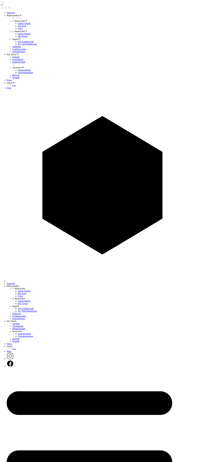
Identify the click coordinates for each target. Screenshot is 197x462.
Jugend (16, 39)
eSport (10, 83)
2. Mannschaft (19, 31)
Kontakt (16, 77)
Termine (16, 57)
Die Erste (22, 26)
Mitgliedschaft (18, 62)
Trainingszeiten (19, 49)
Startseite (11, 12)
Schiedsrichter (18, 51)
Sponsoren (18, 67)
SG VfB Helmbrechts (27, 44)
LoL (14, 85)
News (9, 80)
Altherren (16, 46)
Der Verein (12, 54)
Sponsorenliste (24, 70)
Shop (9, 88)
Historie (16, 75)
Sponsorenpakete (25, 72)
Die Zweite (23, 36)
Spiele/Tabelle (24, 23)
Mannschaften (14, 15)
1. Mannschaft (19, 21)
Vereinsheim (17, 59)
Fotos (20, 28)
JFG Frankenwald (26, 41)
